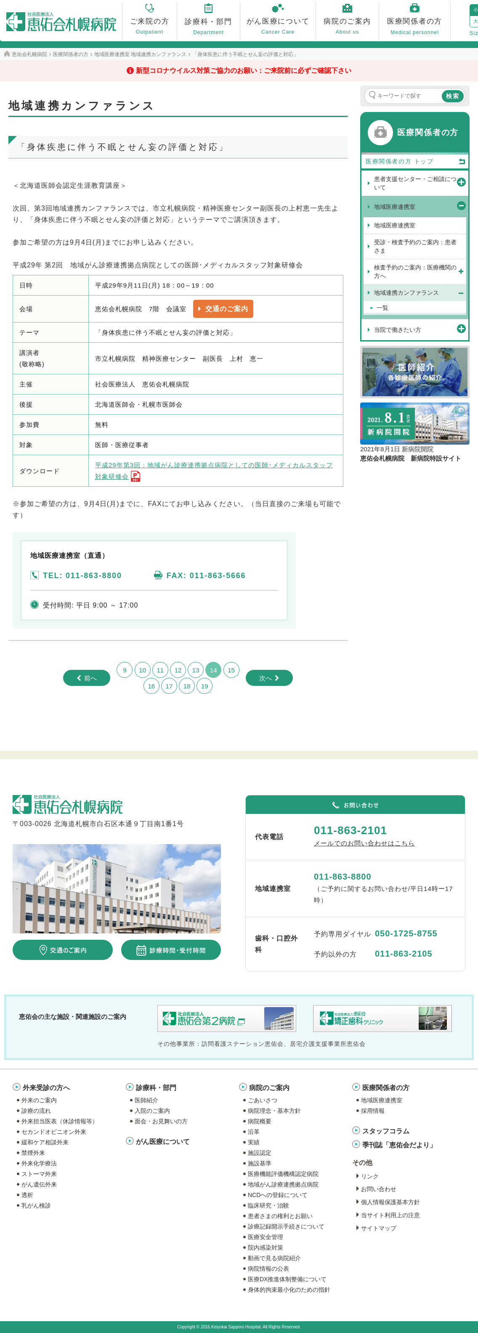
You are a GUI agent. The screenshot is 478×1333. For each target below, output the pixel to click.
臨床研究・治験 (268, 1205)
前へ (90, 678)
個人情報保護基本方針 (390, 1202)
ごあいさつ (262, 1100)
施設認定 (259, 1152)
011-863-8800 (343, 876)
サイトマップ (378, 1228)
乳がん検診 (36, 1205)
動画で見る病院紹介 (274, 1258)
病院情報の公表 (268, 1268)
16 (151, 686)
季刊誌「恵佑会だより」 (399, 1145)
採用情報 (373, 1110)
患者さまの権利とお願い (280, 1216)
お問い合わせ (378, 1189)
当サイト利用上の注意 (390, 1215)
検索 (452, 96)
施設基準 (259, 1163)
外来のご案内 (39, 1100)
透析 (27, 1195)
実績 (254, 1142)
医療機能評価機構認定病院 (283, 1173)
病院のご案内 (269, 1087)
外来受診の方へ (46, 1087)
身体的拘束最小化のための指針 (289, 1289)
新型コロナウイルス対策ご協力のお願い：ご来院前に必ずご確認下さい (243, 70)
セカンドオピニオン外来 (53, 1131)
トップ (440, 161)
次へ (265, 678)
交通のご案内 (226, 308)
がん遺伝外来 (39, 1184)
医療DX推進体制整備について (287, 1279)
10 (142, 670)
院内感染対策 (265, 1247)
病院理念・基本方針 (274, 1110)
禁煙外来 (33, 1152)
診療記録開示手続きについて (286, 1226)
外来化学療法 (39, 1163)
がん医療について (163, 1141)
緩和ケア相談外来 (45, 1142)
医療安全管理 (265, 1237)
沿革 (254, 1131)
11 (160, 670)
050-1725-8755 (406, 933)
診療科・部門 (156, 1087)
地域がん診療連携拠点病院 (283, 1184)
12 (178, 670)
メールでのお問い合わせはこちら (364, 843)
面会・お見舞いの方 (161, 1121)
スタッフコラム (385, 1131)
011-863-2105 (404, 953)
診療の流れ (36, 1110)
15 (231, 670)
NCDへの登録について (278, 1195)
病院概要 (259, 1121)
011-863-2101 (350, 830)
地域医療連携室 (381, 1100)
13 (195, 670)
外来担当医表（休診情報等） (59, 1121)
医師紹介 (146, 1100)
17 (169, 686)
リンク (370, 1176)
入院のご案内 (152, 1110)
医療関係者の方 (385, 1087)
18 (187, 686)
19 (204, 686)
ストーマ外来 (39, 1173)
